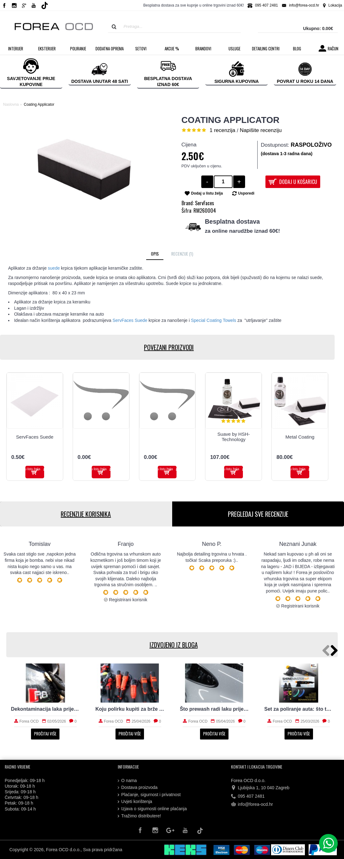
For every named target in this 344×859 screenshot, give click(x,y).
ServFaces (204, 203)
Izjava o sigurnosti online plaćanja (152, 808)
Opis (155, 253)
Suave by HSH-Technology (234, 436)
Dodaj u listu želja (207, 193)
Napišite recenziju (261, 130)
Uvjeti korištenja (135, 801)
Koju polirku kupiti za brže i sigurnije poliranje (129, 709)
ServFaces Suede (34, 437)
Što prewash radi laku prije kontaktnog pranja (214, 709)
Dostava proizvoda (137, 787)
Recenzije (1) (182, 253)
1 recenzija (222, 130)
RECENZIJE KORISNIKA (86, 514)
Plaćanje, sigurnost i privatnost (149, 794)
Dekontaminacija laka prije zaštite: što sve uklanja (45, 709)
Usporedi (246, 193)
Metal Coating (300, 437)
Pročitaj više (45, 733)
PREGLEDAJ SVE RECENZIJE (258, 514)
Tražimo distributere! (139, 816)
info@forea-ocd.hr (252, 804)
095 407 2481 (248, 796)
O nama (127, 780)
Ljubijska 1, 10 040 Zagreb (260, 788)
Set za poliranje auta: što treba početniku (298, 709)
